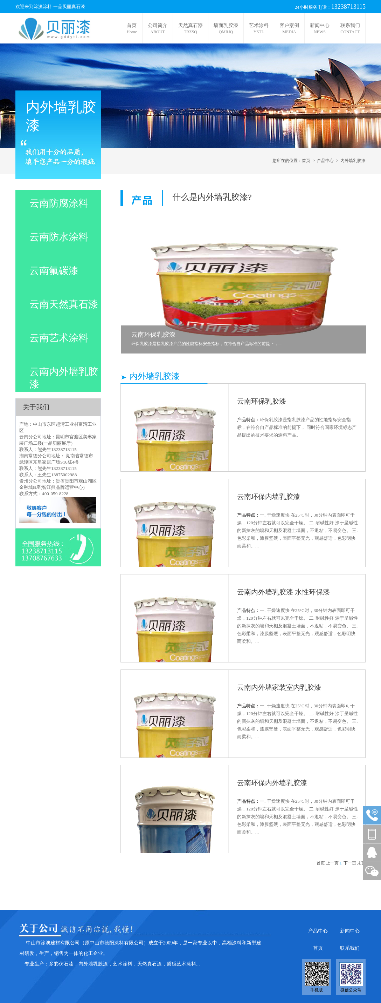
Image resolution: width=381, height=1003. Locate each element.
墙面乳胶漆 (226, 29)
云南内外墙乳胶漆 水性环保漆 (283, 592)
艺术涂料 (259, 29)
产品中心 (325, 160)
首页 (132, 29)
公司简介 (157, 29)
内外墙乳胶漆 (353, 160)
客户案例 (289, 29)
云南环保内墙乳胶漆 (268, 496)
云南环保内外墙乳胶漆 (272, 783)
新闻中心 (320, 29)
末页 (361, 863)
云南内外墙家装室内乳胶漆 (279, 687)
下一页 (350, 863)
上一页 (332, 863)
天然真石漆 (190, 29)
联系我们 (350, 29)
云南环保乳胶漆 (153, 334)
